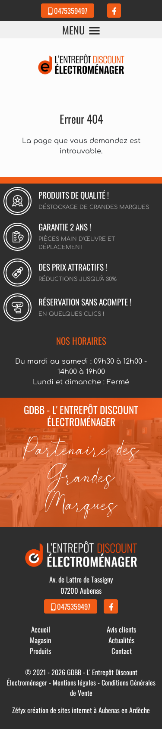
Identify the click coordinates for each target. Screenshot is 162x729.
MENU (81, 29)
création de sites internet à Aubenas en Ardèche (88, 710)
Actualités (121, 640)
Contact (121, 650)
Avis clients (121, 629)
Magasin (40, 640)
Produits (40, 650)
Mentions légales (74, 682)
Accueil (40, 629)
